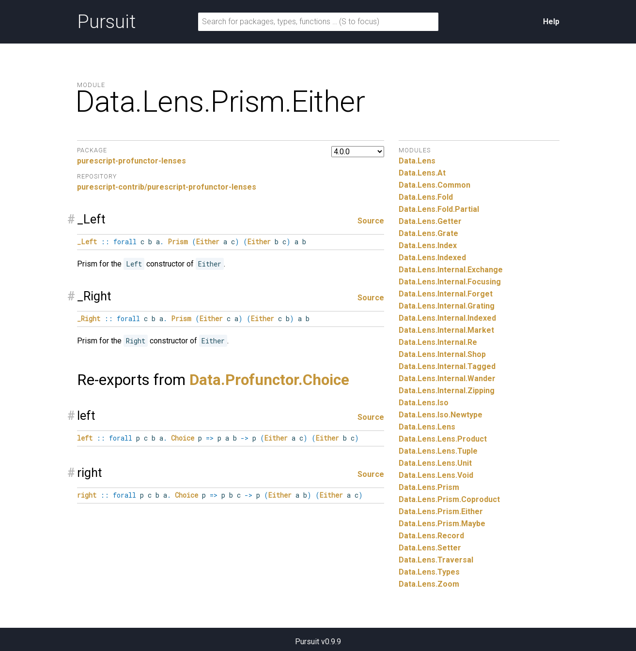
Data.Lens (417, 160)
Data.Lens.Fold (426, 197)
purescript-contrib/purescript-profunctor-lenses (166, 187)
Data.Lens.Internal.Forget (446, 293)
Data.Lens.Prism (429, 487)
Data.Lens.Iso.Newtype (440, 414)
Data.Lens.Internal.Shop (442, 354)
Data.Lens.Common (434, 185)
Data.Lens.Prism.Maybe (442, 523)
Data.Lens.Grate (428, 233)
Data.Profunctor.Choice (269, 380)
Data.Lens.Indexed (432, 257)
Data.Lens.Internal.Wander (447, 378)
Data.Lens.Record (431, 535)
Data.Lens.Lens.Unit (435, 463)
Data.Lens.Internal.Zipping (447, 390)
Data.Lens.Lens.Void (436, 475)
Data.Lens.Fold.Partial (439, 209)
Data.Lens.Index (428, 245)
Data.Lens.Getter (430, 221)
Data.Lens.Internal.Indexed (447, 318)
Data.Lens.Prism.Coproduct (449, 499)
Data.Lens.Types (429, 572)
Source (370, 220)
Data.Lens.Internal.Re (438, 342)
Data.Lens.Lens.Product (443, 439)
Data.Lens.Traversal (436, 559)
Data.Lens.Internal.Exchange (451, 269)
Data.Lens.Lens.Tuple (438, 451)
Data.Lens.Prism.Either (441, 511)
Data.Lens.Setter (430, 547)
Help (551, 21)
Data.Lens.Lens (427, 426)
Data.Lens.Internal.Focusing (450, 281)
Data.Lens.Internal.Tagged (447, 366)
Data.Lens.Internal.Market (446, 330)
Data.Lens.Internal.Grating (447, 306)
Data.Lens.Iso (424, 402)
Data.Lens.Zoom (429, 584)
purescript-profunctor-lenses (131, 160)
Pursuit (106, 22)
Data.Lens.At (422, 173)
